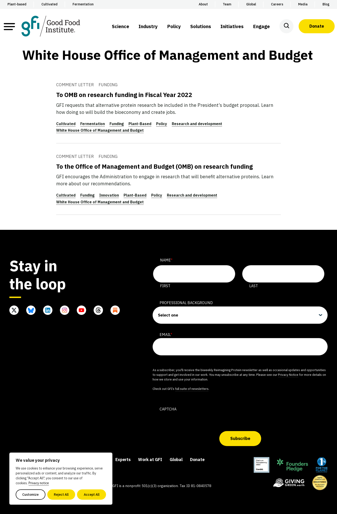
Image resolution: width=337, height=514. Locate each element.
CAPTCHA (168, 409)
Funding (117, 123)
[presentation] (188, 422)
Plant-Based (139, 123)
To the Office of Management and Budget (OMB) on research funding (154, 166)
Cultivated (66, 123)
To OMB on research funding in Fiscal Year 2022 (124, 95)
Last (253, 285)
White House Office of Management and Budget (100, 130)
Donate (316, 26)
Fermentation (92, 123)
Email (166, 334)
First (165, 285)
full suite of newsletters (192, 389)
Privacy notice (39, 483)
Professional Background (186, 302)
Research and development (197, 123)
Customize (30, 494)
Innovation (109, 195)
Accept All (91, 494)
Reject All (61, 494)
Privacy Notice (288, 374)
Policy (161, 123)
